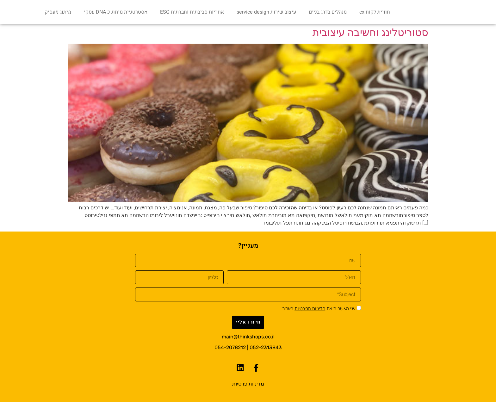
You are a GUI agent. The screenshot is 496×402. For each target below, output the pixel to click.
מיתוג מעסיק (58, 12)
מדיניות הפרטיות (309, 309)
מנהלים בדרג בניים (328, 12)
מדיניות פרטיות (248, 384)
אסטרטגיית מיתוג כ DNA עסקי (115, 12)
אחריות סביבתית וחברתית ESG (192, 12)
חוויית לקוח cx (374, 12)
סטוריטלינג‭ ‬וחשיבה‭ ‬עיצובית (370, 33)
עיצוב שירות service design (266, 12)
